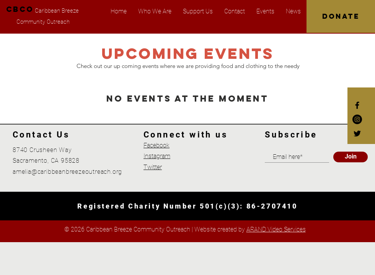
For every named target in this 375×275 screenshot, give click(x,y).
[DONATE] (341, 16)
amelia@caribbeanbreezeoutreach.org (67, 171)
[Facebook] (357, 105)
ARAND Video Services (276, 229)
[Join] (350, 157)
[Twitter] (357, 133)
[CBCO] (19, 9)
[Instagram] (357, 119)
